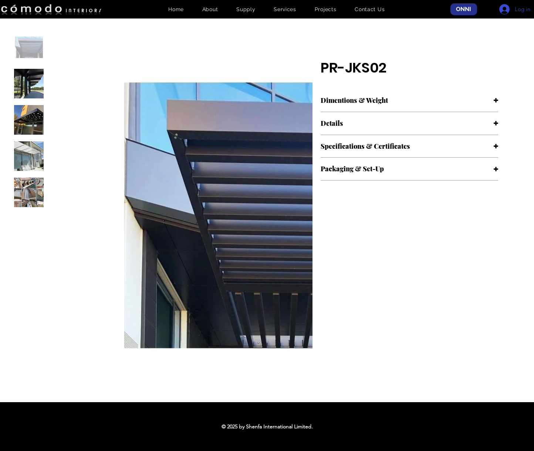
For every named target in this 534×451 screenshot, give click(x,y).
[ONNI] (463, 9)
